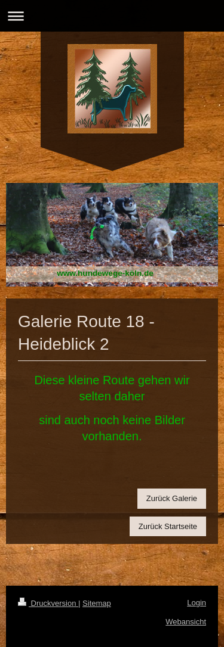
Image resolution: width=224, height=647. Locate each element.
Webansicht (185, 621)
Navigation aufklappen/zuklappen (112, 16)
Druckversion (48, 603)
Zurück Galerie (171, 498)
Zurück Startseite (168, 526)
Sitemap (96, 603)
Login (196, 602)
